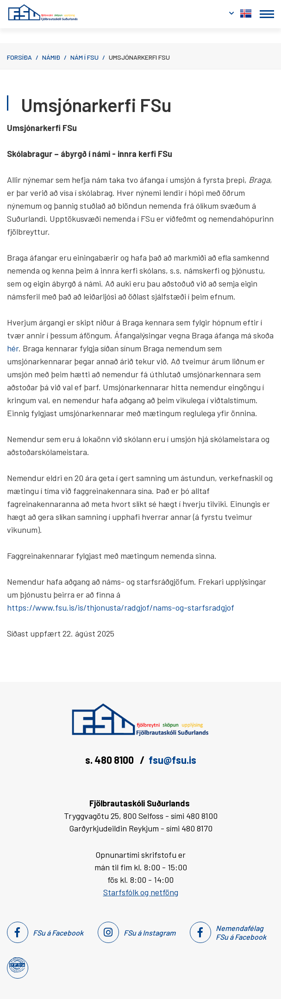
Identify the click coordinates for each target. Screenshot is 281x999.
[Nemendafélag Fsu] (17, 965)
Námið (51, 57)
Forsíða (19, 57)
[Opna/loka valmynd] (267, 14)
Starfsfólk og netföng (140, 892)
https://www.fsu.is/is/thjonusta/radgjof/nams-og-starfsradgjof (120, 607)
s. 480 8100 (110, 760)
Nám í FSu (84, 57)
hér (13, 348)
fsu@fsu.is (172, 760)
